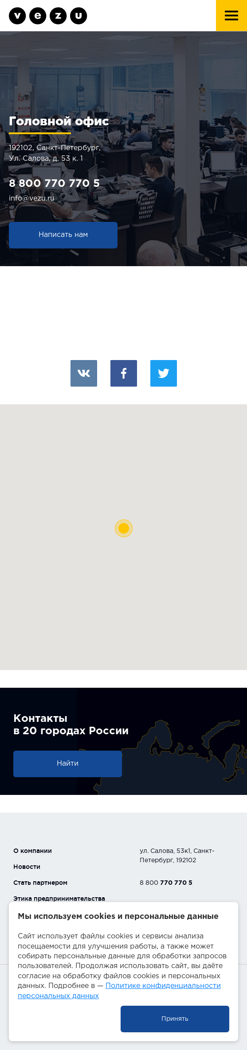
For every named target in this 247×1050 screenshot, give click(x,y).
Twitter (163, 373)
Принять (174, 1019)
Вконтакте (84, 373)
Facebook (123, 373)
